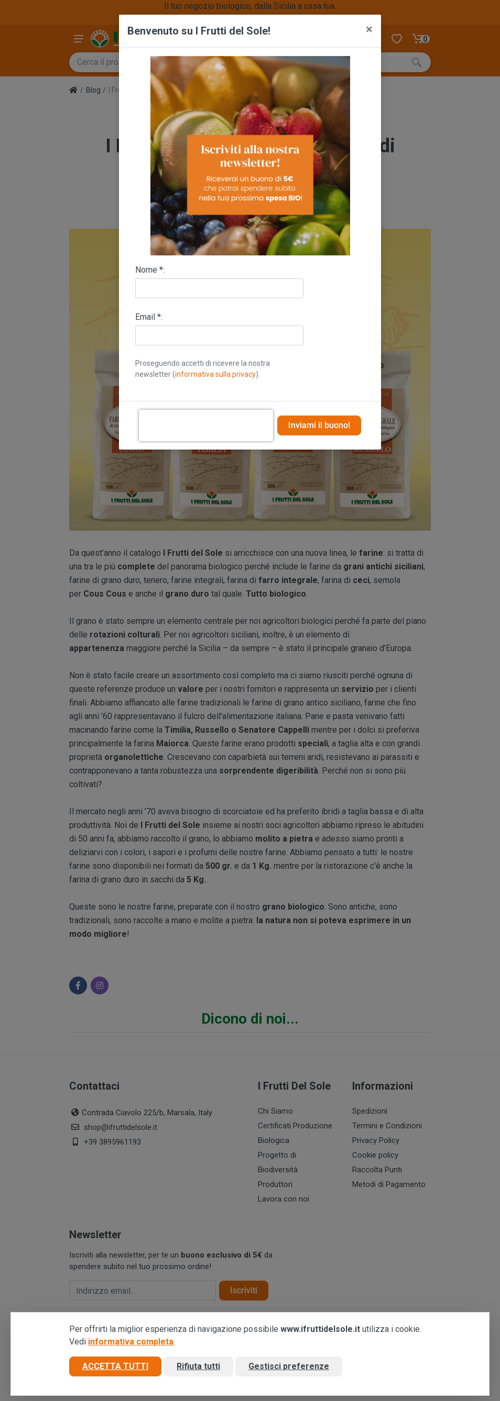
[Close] (369, 29)
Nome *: (150, 270)
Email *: (148, 317)
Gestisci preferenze (288, 1366)
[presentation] (206, 425)
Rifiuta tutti (198, 1366)
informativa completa (130, 1342)
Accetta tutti (115, 1366)
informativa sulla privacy (215, 374)
